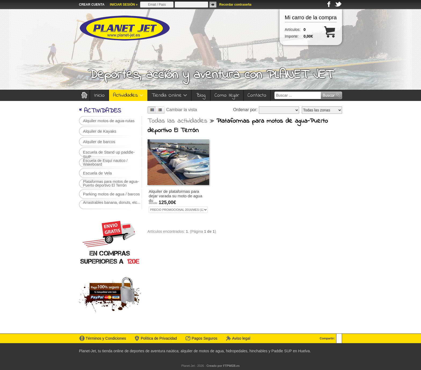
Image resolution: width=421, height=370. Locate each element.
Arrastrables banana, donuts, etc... (111, 202)
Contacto (257, 95)
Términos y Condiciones (106, 338)
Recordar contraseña (235, 4)
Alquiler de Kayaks (99, 131)
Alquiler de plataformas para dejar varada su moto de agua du (175, 196)
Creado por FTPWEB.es (222, 365)
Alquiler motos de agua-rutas (109, 120)
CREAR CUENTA (91, 4)
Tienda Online (169, 95)
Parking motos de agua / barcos (111, 194)
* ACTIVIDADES (100, 111)
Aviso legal (241, 338)
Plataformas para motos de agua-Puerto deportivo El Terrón (111, 183)
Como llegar (227, 95)
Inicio (99, 95)
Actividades (128, 95)
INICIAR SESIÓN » (123, 4)
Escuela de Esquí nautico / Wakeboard (105, 162)
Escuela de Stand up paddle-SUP (109, 153)
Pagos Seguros (204, 338)
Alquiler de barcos (99, 141)
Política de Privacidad (159, 338)
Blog (200, 95)
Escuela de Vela (97, 173)
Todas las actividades (177, 121)
